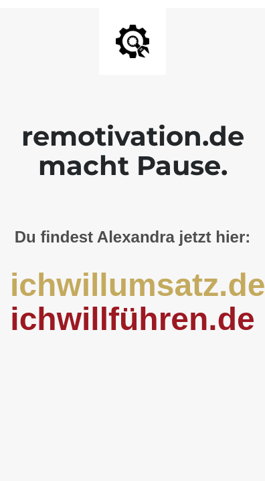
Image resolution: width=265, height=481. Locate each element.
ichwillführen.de (132, 319)
